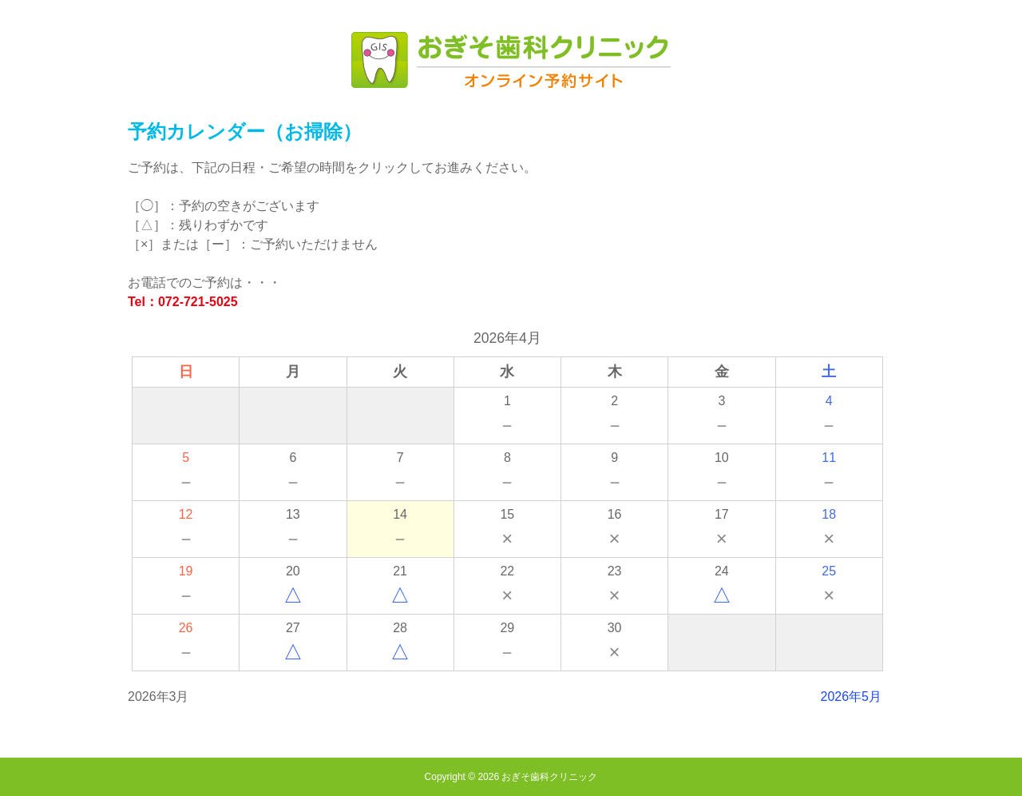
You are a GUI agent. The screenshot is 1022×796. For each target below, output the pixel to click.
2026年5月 (851, 696)
